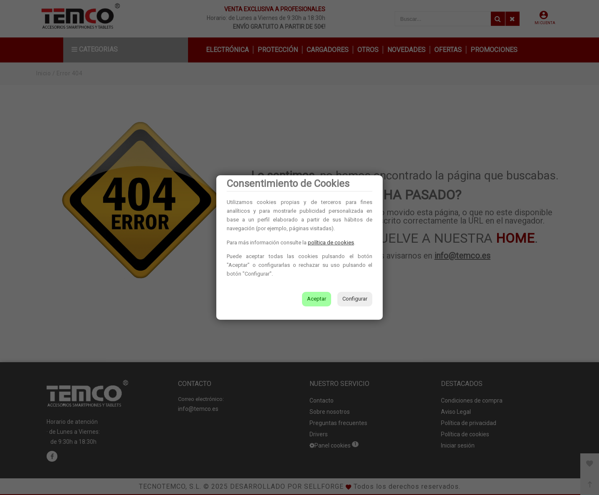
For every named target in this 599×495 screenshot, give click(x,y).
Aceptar (316, 299)
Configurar (354, 299)
